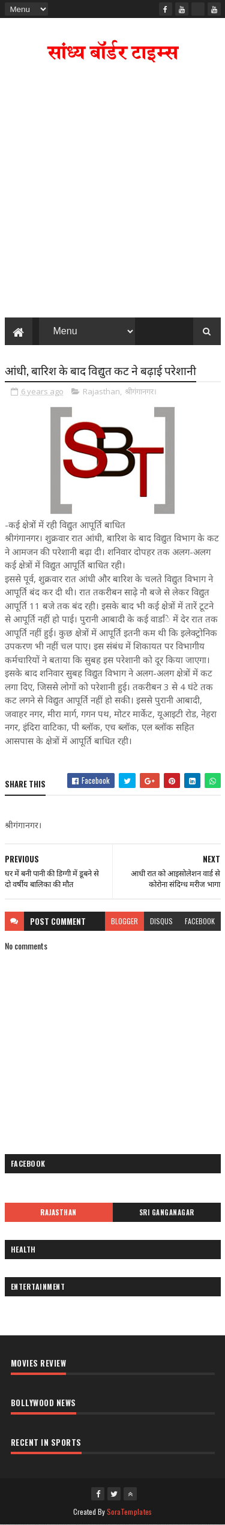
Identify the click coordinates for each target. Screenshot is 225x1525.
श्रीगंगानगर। (141, 391)
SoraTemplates (129, 1511)
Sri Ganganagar (166, 1212)
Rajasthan (101, 391)
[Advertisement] (112, 192)
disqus (161, 921)
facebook (200, 921)
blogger (124, 921)
